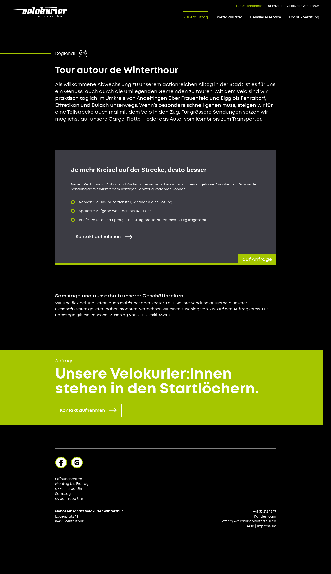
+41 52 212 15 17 (264, 511)
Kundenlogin (265, 516)
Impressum (266, 526)
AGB (250, 526)
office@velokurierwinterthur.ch (249, 521)
